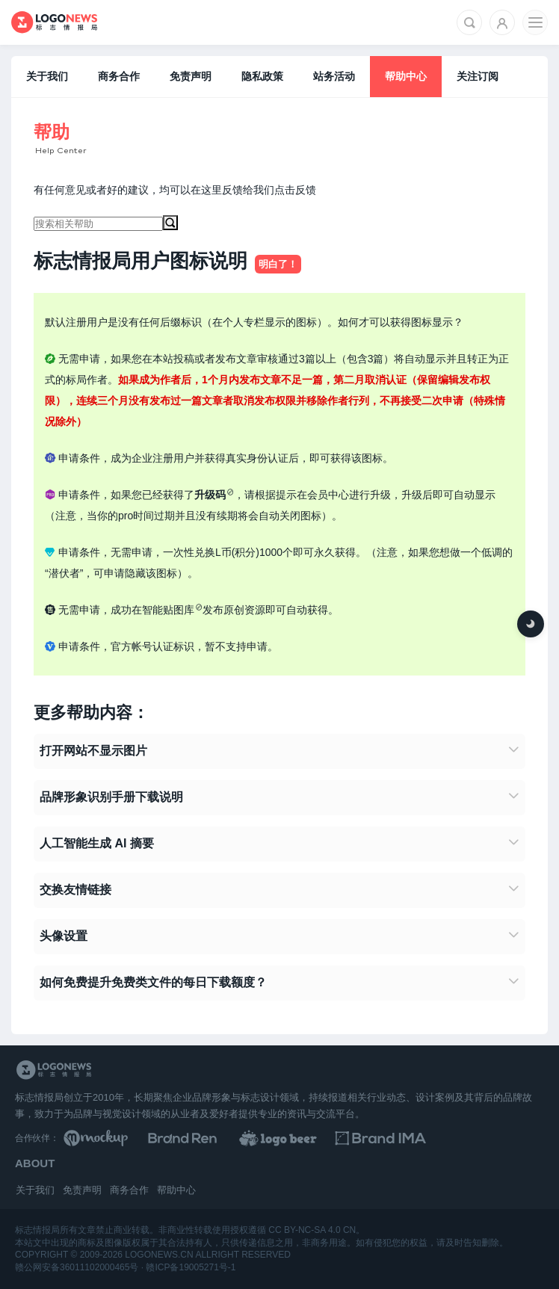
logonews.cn (159, 1254)
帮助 (52, 132)
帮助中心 (406, 76)
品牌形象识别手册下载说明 (111, 797)
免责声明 (190, 76)
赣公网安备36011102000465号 (76, 1267)
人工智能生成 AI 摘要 (97, 843)
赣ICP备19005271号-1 (190, 1267)
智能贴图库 (168, 610)
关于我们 (47, 76)
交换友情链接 (75, 889)
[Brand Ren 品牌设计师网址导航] (244, 1138)
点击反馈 (295, 190)
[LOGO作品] (364, 1138)
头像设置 (63, 936)
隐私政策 (262, 76)
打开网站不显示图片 (93, 750)
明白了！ (278, 264)
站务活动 (334, 76)
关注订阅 (477, 76)
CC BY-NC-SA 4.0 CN (312, 1230)
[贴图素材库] (124, 1138)
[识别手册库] (484, 1138)
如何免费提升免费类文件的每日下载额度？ (153, 982)
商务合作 (119, 76)
